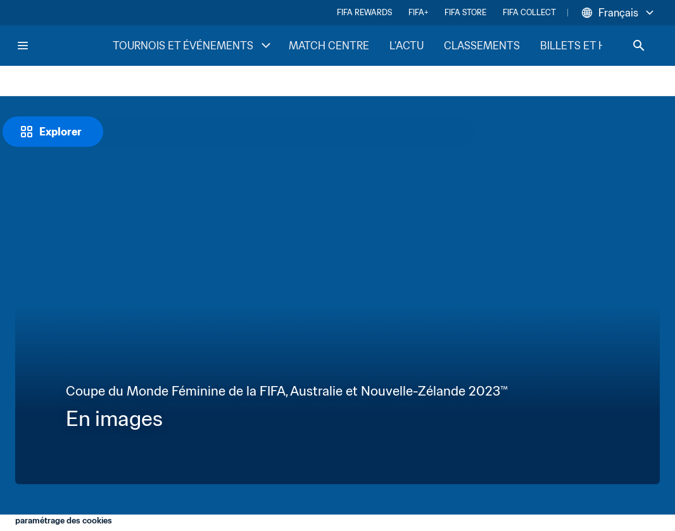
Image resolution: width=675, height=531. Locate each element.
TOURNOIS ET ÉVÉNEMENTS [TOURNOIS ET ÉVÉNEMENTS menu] (193, 45)
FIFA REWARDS (364, 12)
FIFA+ (418, 12)
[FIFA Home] (64, 46)
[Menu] (22, 45)
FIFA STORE (465, 12)
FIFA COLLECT (529, 12)
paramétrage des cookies (63, 520)
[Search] (639, 45)
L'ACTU (406, 45)
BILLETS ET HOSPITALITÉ (602, 45)
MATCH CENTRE (329, 45)
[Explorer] (53, 131)
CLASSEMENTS (482, 45)
